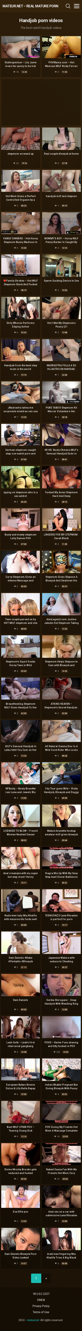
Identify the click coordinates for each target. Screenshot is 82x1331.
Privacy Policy (41, 1306)
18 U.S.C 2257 (41, 1294)
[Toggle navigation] (76, 6)
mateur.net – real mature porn (26, 6)
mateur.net (33, 1320)
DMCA (41, 1300)
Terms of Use (41, 1312)
